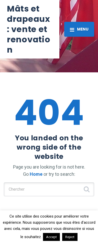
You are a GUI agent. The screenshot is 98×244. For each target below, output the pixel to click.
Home (36, 174)
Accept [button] (51, 237)
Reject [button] (69, 237)
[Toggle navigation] (79, 29)
